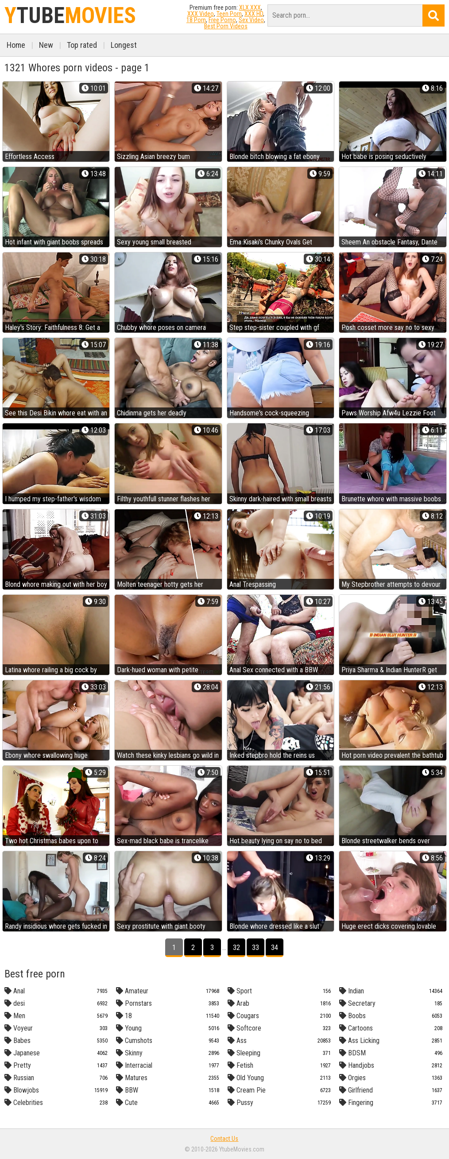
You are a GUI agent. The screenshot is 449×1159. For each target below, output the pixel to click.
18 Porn (196, 19)
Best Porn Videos (226, 26)
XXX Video (200, 13)
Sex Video (251, 19)
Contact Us (224, 1138)
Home (16, 45)
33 (255, 947)
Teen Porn (229, 13)
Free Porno (222, 19)
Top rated (82, 45)
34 (274, 947)
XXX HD (253, 13)
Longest (124, 45)
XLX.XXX (250, 7)
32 (236, 947)
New (46, 45)
